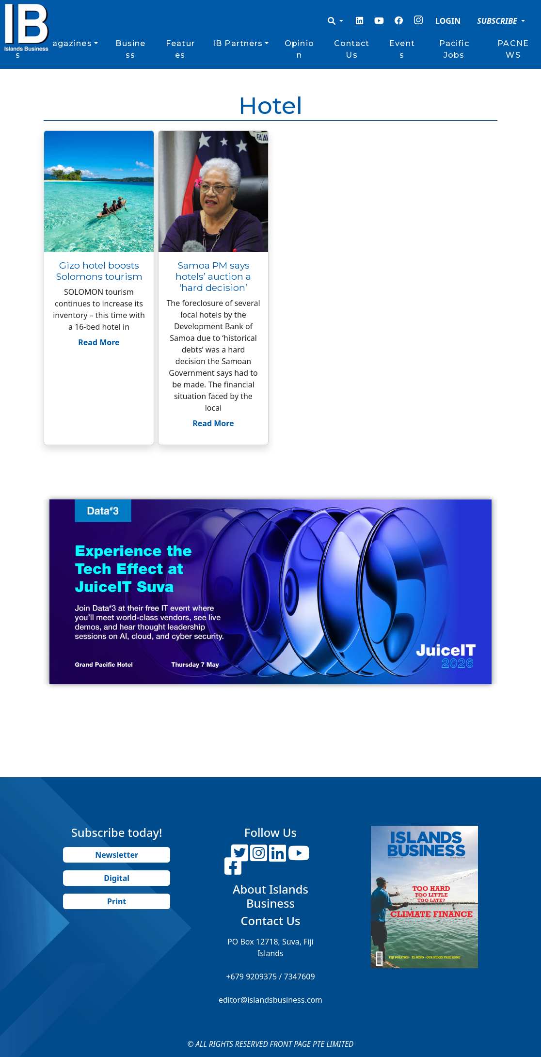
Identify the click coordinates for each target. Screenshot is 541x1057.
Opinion (299, 49)
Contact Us (352, 49)
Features (180, 49)
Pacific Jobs (454, 49)
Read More (98, 342)
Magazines (68, 43)
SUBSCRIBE (498, 21)
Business (130, 49)
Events (402, 49)
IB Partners (238, 43)
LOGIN (448, 21)
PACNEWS (513, 49)
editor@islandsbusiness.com (270, 999)
